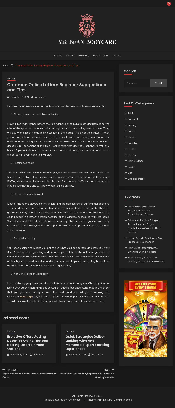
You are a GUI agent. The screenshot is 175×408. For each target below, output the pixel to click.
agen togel (26, 296)
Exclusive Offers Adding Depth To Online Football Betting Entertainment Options (27, 342)
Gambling (83, 55)
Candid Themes (123, 399)
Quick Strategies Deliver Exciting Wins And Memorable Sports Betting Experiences (87, 342)
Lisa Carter (40, 96)
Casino (70, 55)
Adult (131, 113)
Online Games (136, 160)
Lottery (117, 55)
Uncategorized (136, 178)
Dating (131, 137)
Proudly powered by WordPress (62, 399)
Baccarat (133, 119)
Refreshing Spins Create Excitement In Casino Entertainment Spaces (142, 210)
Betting (58, 55)
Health (131, 149)
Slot (106, 55)
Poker (96, 55)
